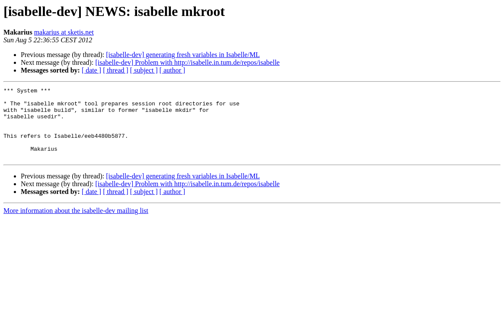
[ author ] (172, 70)
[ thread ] (115, 70)
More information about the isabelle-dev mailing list (75, 224)
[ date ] (91, 70)
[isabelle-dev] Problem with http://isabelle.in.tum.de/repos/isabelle (187, 62)
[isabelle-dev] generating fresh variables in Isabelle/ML (183, 54)
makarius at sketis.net (64, 32)
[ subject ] (144, 70)
